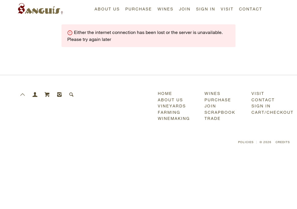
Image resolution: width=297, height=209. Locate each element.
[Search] (71, 90)
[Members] (35, 90)
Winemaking (174, 118)
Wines (165, 8)
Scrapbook (219, 112)
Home (165, 93)
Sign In (205, 8)
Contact (250, 8)
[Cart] (47, 90)
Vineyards (172, 105)
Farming (169, 112)
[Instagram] (59, 90)
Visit (227, 8)
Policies (245, 142)
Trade (212, 118)
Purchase (138, 8)
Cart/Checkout (271, 112)
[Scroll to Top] (22, 90)
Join (185, 8)
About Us (107, 8)
